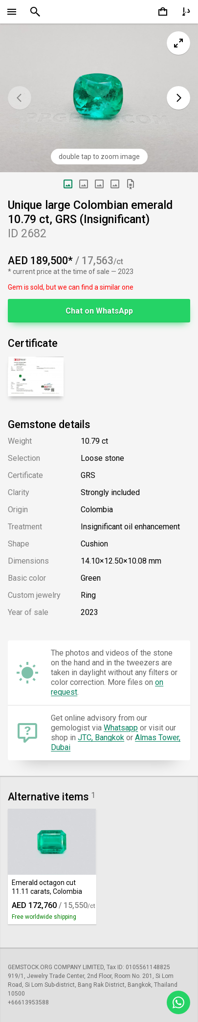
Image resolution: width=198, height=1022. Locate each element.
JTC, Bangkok (101, 737)
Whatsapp (121, 727)
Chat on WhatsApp (99, 311)
